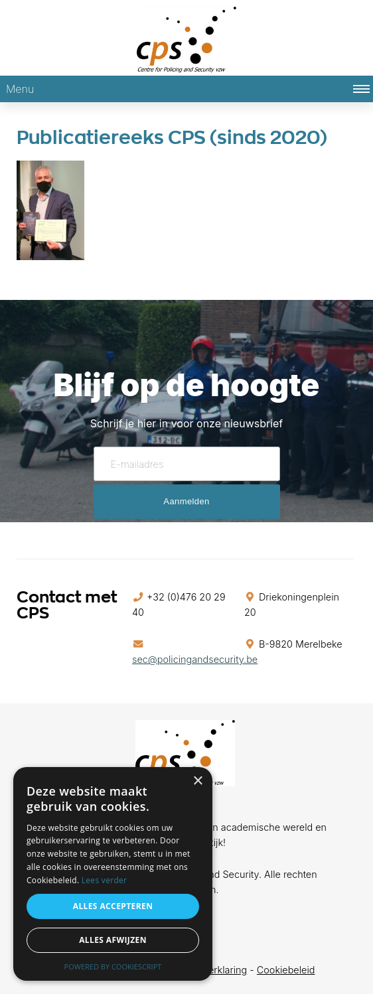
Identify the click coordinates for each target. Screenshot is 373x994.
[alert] (112, 874)
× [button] (197, 781)
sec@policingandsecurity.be (195, 659)
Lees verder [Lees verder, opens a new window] (104, 880)
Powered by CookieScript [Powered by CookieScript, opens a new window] (113, 966)
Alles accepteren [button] (113, 906)
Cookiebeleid (286, 969)
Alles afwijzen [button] (113, 940)
